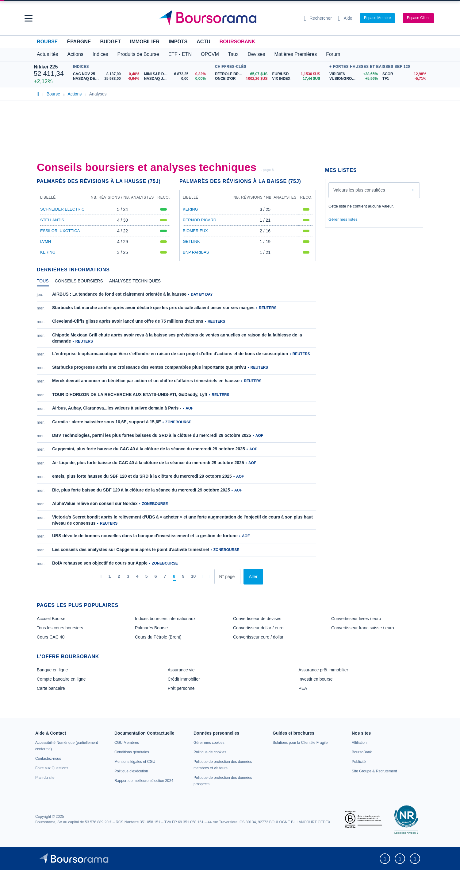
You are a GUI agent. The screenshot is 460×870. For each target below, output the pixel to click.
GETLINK (191, 241)
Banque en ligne (52, 669)
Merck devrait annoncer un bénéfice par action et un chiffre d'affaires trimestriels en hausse (146, 380)
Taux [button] (233, 54)
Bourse (47, 41)
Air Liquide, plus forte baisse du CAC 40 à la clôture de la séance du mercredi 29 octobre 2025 (148, 462)
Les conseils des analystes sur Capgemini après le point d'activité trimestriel (130, 549)
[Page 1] (109, 576)
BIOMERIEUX (195, 230)
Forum (333, 54)
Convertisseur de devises (257, 618)
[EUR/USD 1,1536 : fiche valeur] (296, 74)
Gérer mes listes (343, 219)
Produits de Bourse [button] (138, 54)
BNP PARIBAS (196, 252)
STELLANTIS (52, 220)
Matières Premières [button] (295, 54)
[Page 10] (193, 576)
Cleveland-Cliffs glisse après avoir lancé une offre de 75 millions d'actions (127, 321)
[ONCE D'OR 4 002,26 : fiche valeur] (241, 78)
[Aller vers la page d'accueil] (227, 18)
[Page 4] (137, 576)
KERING (48, 252)
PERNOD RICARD (199, 220)
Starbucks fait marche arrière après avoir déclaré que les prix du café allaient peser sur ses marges (153, 307)
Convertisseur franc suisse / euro (362, 627)
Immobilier (144, 41)
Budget (110, 41)
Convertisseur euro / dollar (258, 637)
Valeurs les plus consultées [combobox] (359, 190)
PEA (302, 688)
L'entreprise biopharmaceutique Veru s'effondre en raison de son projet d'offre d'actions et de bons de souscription (170, 353)
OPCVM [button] (210, 54)
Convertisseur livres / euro (356, 618)
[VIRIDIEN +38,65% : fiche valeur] (353, 74)
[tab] (43, 282)
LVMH (45, 241)
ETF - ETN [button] (180, 54)
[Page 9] (183, 576)
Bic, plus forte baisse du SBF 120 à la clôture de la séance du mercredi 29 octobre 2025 (141, 489)
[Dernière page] (210, 576)
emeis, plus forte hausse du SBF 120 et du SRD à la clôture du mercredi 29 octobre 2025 (142, 476)
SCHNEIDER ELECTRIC (62, 209)
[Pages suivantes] (202, 576)
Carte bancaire (51, 688)
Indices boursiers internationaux (165, 618)
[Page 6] (155, 576)
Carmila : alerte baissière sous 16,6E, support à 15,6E (106, 421)
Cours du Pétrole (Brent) (158, 637)
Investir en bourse (315, 679)
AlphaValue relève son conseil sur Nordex (95, 503)
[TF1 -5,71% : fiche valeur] (404, 78)
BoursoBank (237, 41)
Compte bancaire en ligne (61, 679)
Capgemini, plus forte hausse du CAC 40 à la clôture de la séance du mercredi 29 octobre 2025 (148, 448)
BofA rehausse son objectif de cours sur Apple (100, 563)
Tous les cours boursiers (60, 627)
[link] (48, 758)
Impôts (178, 41)
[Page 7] (165, 576)
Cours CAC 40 (50, 637)
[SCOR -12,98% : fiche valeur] (404, 74)
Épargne (79, 41)
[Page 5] (146, 576)
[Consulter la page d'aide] (345, 18)
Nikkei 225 (46, 66)
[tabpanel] (176, 438)
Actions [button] (75, 54)
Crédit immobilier (184, 679)
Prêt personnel (182, 688)
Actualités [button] (47, 54)
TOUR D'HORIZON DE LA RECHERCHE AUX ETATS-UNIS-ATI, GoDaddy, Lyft (129, 394)
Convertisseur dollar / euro (258, 627)
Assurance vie (181, 669)
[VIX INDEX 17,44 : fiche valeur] (296, 78)
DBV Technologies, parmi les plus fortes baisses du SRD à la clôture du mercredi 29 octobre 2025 (151, 435)
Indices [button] (100, 54)
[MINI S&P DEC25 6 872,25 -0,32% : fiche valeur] (175, 74)
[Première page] (93, 576)
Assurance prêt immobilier (323, 669)
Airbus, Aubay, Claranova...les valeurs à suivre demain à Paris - (116, 408)
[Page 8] (174, 576)
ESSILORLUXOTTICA (60, 230)
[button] (28, 18)
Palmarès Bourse (151, 627)
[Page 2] (119, 576)
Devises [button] (256, 54)
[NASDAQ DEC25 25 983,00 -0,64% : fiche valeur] (106, 78)
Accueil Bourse (51, 618)
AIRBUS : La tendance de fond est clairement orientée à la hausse (119, 294)
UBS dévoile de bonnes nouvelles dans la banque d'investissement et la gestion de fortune (145, 535)
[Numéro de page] (227, 576)
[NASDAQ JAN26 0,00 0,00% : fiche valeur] (175, 78)
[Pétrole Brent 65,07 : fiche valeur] (241, 74)
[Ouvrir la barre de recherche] (318, 18)
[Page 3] (128, 576)
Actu (203, 41)
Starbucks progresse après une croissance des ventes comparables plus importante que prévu (149, 367)
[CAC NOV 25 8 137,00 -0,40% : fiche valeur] (106, 74)
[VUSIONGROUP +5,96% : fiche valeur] (353, 78)
